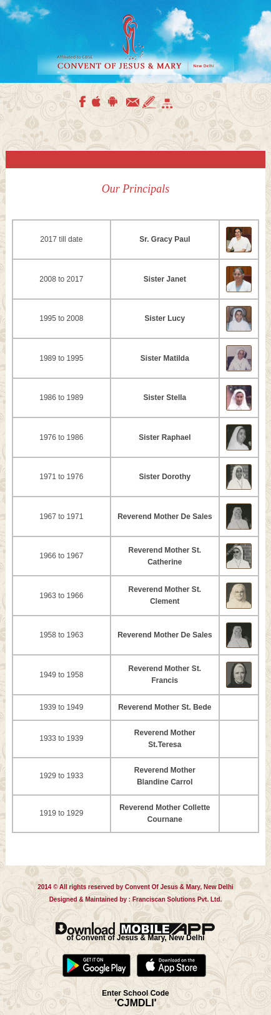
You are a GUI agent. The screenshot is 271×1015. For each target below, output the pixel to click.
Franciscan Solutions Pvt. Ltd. (176, 899)
